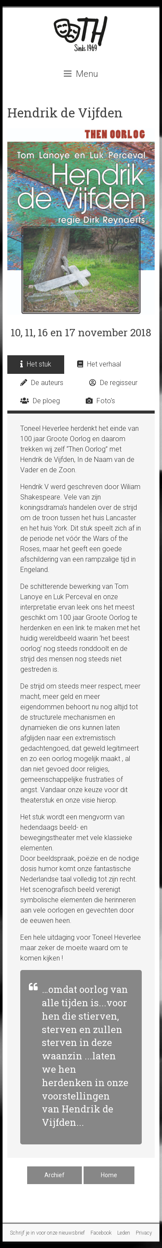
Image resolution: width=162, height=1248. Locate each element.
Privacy (144, 1233)
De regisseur (113, 383)
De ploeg (40, 401)
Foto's (100, 401)
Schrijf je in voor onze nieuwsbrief (47, 1233)
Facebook (101, 1233)
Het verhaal (99, 364)
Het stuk (35, 364)
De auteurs (41, 383)
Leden (123, 1233)
